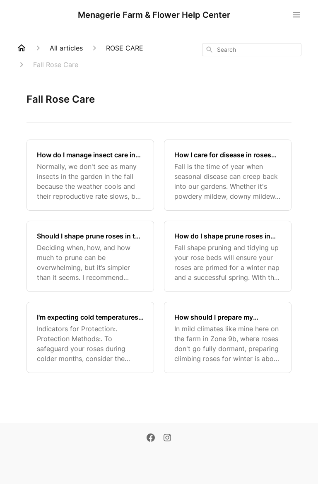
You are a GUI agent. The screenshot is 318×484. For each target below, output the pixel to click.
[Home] (21, 48)
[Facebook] (151, 438)
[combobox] (251, 49)
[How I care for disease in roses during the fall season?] (228, 175)
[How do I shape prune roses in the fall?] (228, 256)
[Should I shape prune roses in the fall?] (90, 256)
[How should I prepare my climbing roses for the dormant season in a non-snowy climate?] (228, 337)
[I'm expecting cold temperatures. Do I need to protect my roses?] (90, 337)
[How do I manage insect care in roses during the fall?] (90, 175)
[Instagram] (167, 438)
